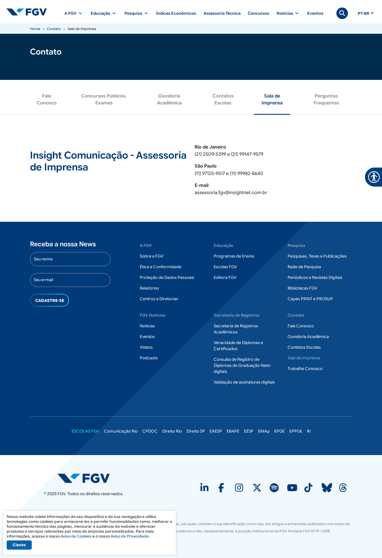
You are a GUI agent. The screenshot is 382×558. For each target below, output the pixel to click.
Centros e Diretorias (159, 298)
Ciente (19, 544)
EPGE (279, 431)
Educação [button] (100, 13)
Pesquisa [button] (133, 13)
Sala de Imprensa (272, 99)
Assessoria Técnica (222, 13)
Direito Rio (172, 431)
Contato (54, 29)
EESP (249, 431)
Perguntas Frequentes (326, 99)
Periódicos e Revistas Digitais (315, 277)
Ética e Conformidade (160, 266)
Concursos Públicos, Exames (103, 99)
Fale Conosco (47, 99)
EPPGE (295, 431)
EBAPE (233, 431)
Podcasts (149, 357)
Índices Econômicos (176, 13)
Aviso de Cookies (76, 536)
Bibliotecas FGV (302, 288)
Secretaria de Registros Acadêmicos (236, 329)
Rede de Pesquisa (304, 266)
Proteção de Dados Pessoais (167, 277)
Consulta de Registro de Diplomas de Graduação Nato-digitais (242, 365)
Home (35, 29)
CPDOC (150, 431)
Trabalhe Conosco (305, 368)
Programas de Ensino (234, 256)
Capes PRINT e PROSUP (310, 298)
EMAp (264, 431)
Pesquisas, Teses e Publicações (317, 256)
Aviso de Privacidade (130, 536)
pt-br (363, 13)
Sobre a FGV (151, 256)
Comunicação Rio (121, 431)
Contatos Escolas (223, 99)
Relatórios (149, 288)
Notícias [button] (285, 13)
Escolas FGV (225, 266)
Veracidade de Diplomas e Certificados (238, 345)
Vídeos (146, 347)
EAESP (216, 431)
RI (309, 431)
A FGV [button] (70, 13)
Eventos (315, 13)
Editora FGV (225, 277)
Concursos (258, 13)
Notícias (147, 325)
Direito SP (196, 431)
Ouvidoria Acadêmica (169, 99)
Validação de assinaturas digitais (244, 382)
